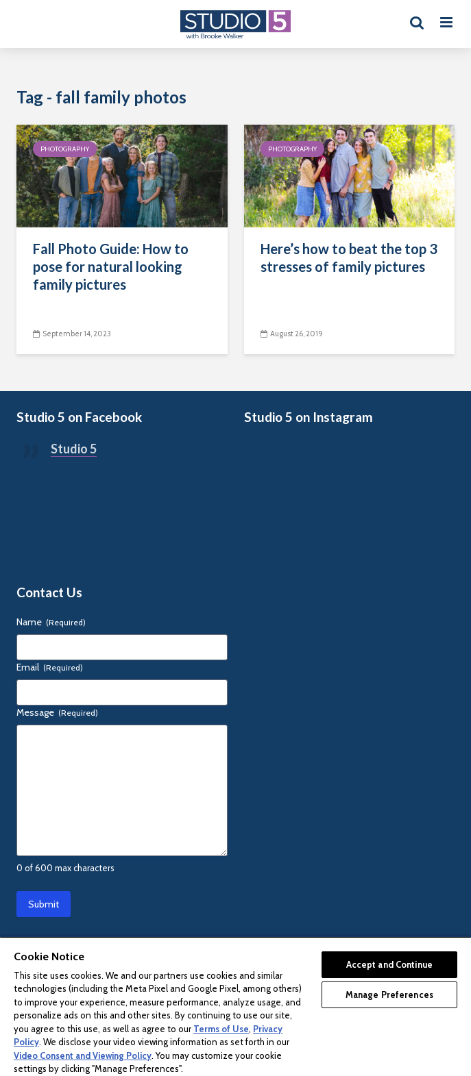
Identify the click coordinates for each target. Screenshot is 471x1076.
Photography (64, 149)
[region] (235, 1006)
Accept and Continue (389, 964)
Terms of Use (221, 1028)
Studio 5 (74, 448)
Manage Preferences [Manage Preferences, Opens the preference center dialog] (389, 994)
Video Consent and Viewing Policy (83, 1055)
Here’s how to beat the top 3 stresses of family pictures (349, 257)
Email (49, 667)
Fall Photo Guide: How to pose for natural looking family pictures (111, 266)
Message (57, 712)
